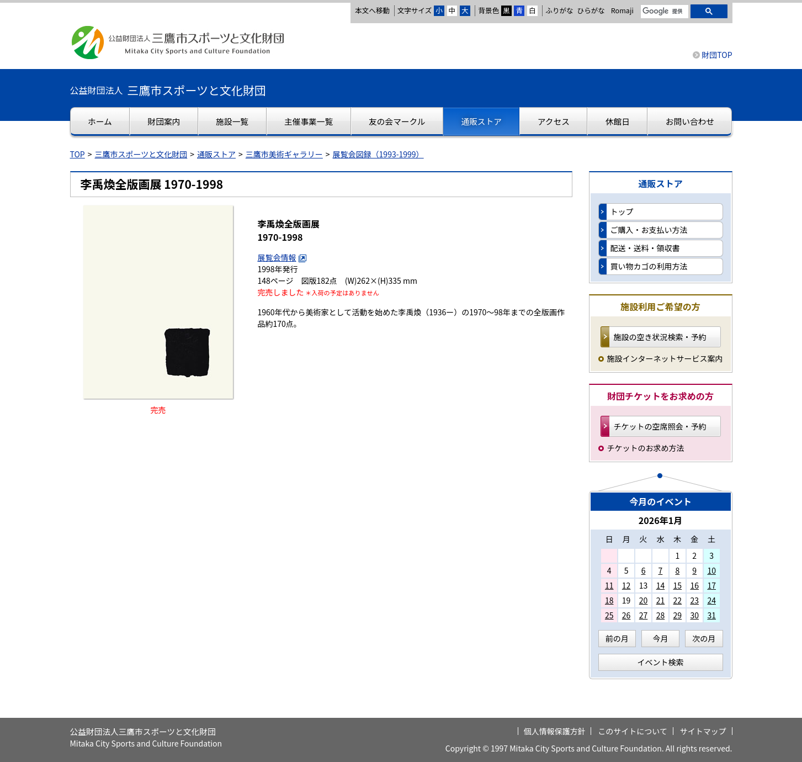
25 (609, 615)
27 (643, 615)
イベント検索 (661, 662)
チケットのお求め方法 (645, 447)
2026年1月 (661, 520)
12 (626, 585)
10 (711, 570)
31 (711, 615)
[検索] (663, 11)
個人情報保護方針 (555, 731)
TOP (77, 154)
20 (643, 600)
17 (711, 585)
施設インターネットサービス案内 (665, 358)
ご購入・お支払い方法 (649, 229)
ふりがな (559, 10)
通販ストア (216, 154)
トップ (622, 211)
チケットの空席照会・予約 (660, 426)
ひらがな (591, 10)
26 (626, 615)
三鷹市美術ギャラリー (284, 154)
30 (694, 615)
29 (677, 615)
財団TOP (717, 54)
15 (677, 585)
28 (660, 615)
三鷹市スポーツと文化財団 (141, 154)
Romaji (622, 10)
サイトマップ (703, 731)
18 (609, 600)
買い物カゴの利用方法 (649, 266)
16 (694, 585)
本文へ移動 (372, 10)
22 (677, 600)
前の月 (617, 638)
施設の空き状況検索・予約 (660, 336)
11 (609, 585)
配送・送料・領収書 (645, 247)
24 (711, 600)
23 (694, 600)
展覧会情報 (282, 257)
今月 (660, 638)
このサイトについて (632, 731)
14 (660, 585)
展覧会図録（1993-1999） (378, 154)
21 (660, 600)
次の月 (703, 638)
